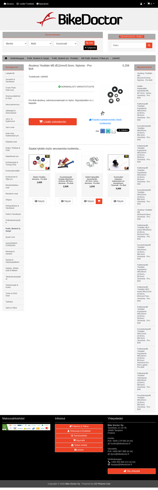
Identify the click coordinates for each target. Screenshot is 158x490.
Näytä (39, 201)
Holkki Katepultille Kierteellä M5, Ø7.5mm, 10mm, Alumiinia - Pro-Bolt (92, 180)
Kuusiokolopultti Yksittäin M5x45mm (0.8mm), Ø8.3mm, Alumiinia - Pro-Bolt (144, 133)
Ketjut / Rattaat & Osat (13, 149)
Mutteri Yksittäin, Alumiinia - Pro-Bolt (39, 178)
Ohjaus (9, 200)
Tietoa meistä (79, 445)
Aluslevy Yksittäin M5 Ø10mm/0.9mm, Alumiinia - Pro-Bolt (144, 214)
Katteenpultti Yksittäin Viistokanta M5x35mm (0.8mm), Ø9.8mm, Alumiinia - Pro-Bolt (143, 381)
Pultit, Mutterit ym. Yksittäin (65, 58)
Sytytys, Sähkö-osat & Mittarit (12, 269)
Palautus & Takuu (79, 426)
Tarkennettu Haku (131, 36)
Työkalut (9, 302)
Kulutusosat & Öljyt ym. (11, 178)
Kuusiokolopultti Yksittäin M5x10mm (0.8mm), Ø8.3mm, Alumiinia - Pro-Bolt (144, 197)
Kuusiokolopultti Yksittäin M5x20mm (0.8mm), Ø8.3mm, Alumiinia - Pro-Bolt (65, 180)
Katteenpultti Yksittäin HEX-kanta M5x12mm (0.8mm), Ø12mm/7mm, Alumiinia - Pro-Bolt (144, 294)
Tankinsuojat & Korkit (12, 286)
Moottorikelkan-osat (12, 186)
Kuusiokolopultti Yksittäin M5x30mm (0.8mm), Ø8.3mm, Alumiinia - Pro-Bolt (144, 402)
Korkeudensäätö (13, 171)
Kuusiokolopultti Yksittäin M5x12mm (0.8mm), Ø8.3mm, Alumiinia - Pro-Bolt (144, 336)
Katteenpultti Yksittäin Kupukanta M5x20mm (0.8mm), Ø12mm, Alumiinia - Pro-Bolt (143, 112)
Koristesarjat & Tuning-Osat (12, 163)
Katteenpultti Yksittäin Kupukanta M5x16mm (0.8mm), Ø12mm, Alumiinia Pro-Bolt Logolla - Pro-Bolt (143, 358)
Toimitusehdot (79, 435)
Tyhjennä (90, 47)
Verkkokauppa (17, 58)
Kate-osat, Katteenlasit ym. (12, 134)
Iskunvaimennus (12, 105)
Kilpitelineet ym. (12, 156)
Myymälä (79, 440)
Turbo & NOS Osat (11, 294)
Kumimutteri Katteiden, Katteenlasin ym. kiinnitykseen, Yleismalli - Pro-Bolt (118, 181)
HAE (89, 43)
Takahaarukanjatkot (13, 278)
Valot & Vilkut (11, 308)
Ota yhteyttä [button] (131, 471)
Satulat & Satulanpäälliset (12, 261)
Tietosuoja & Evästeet (79, 431)
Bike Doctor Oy (72, 484)
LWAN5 (116, 58)
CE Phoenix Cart (102, 484)
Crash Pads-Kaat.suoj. (11, 89)
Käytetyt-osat (11, 142)
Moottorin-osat (12, 194)
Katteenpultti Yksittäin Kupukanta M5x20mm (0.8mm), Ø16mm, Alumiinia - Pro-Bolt (143, 315)
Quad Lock (10, 237)
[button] (142, 3)
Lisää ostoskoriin (52, 121)
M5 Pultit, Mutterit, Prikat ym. (95, 58)
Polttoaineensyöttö (13, 221)
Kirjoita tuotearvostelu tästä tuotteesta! (105, 121)
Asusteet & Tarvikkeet (10, 80)
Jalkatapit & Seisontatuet (11, 112)
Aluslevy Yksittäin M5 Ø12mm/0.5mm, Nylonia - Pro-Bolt (144, 76)
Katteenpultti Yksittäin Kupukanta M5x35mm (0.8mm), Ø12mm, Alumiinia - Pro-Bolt (143, 273)
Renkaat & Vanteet (10, 252)
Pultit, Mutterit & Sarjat (38, 58)
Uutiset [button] (79, 450)
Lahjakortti (10, 73)
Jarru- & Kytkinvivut (10, 120)
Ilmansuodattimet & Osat (13, 97)
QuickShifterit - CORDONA (12, 244)
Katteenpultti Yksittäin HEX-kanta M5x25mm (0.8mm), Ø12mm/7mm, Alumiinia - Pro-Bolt (144, 232)
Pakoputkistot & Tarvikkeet (12, 207)
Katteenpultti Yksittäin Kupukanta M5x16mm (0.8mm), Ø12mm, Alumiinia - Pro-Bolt (143, 176)
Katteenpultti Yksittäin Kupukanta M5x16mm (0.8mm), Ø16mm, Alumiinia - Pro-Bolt (143, 154)
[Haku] (128, 45)
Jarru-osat (10, 127)
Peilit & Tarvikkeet (13, 214)
